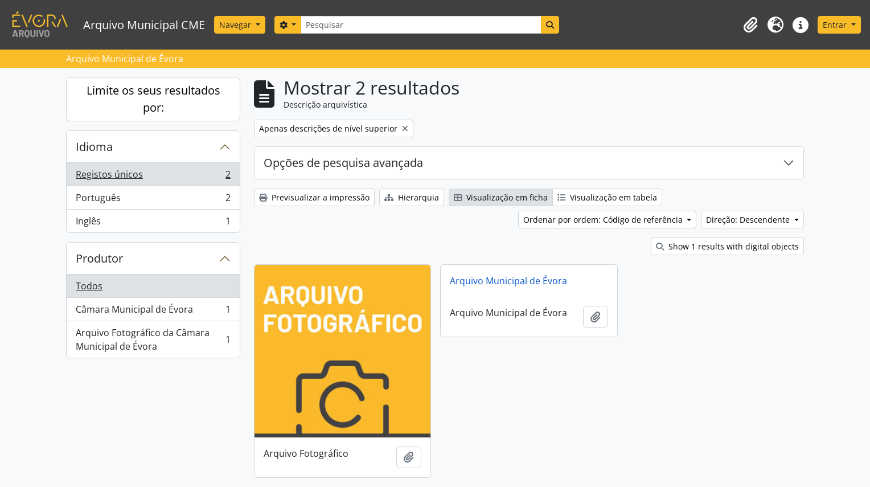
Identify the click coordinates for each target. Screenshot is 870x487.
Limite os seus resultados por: (153, 99)
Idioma (94, 146)
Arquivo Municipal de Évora (508, 281)
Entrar (836, 24)
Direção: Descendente (749, 219)
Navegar (236, 24)
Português (153, 200)
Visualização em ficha (501, 197)
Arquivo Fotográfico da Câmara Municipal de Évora (153, 339)
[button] (750, 25)
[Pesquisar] (421, 25)
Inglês (153, 223)
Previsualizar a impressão (314, 197)
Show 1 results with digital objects (727, 246)
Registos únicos (153, 176)
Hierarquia (411, 197)
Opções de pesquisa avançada (343, 162)
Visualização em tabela (607, 197)
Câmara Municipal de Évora (153, 311)
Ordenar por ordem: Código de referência (604, 219)
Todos (89, 286)
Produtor (99, 258)
